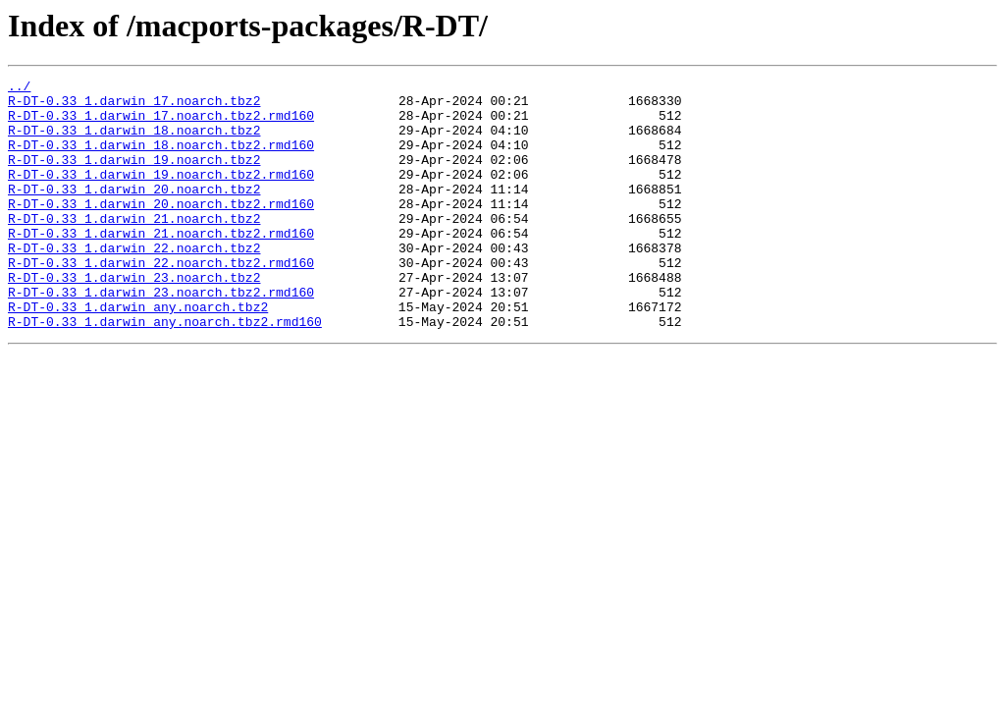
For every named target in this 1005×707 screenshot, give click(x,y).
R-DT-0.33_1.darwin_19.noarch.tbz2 (134, 177)
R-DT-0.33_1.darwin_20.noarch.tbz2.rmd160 (161, 230)
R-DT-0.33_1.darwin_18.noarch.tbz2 (134, 141)
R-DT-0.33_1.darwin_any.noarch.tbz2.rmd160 (165, 371)
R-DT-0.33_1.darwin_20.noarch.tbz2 (134, 212)
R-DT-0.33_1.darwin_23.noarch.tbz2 (134, 318)
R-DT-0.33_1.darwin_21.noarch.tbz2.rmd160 (161, 265)
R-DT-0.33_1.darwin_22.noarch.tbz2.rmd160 (161, 300)
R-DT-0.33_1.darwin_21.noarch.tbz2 (134, 247)
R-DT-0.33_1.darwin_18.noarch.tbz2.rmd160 (161, 159)
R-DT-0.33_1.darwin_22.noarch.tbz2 (134, 283)
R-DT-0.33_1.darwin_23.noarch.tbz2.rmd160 (161, 336)
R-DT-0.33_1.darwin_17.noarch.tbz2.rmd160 (161, 124)
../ (19, 88)
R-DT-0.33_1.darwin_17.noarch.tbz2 (134, 106)
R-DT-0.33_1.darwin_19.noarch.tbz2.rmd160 (161, 194)
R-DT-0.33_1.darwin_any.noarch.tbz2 (138, 353)
